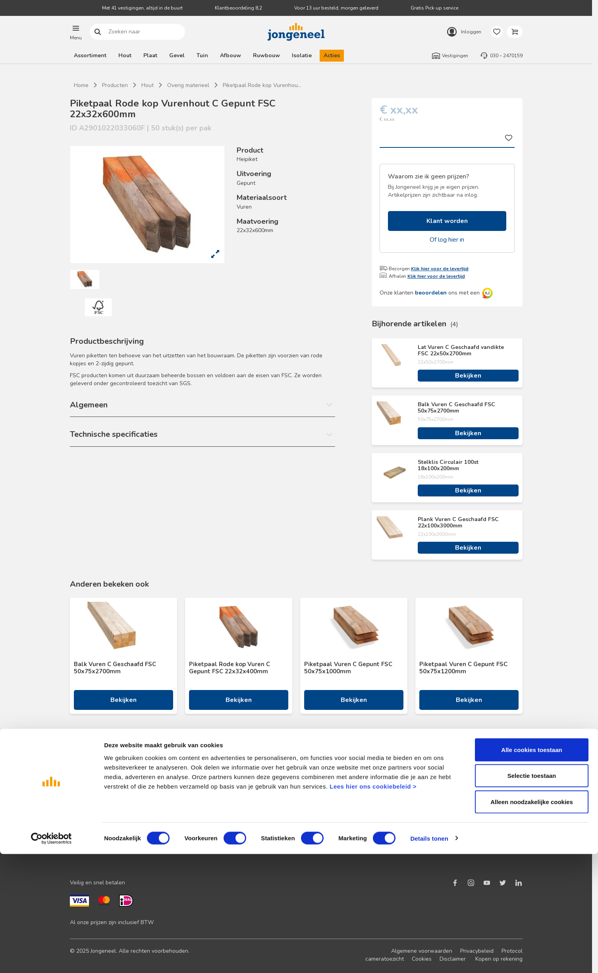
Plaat (150, 55)
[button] (76, 31)
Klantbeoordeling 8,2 (238, 8)
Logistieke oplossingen (325, 779)
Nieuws (418, 779)
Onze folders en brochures (103, 829)
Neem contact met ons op (215, 779)
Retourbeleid (199, 817)
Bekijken (468, 375)
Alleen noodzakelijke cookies (531, 920)
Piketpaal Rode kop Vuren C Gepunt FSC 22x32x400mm (229, 668)
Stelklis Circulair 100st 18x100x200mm (448, 465)
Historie (419, 804)
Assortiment (90, 55)
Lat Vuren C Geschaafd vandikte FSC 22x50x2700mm (461, 350)
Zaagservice (311, 829)
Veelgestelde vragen (209, 804)
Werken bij (422, 817)
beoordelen (431, 293)
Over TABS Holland (434, 829)
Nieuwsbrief (85, 791)
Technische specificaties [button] (114, 434)
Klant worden (447, 221)
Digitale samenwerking (325, 804)
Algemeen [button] (89, 404)
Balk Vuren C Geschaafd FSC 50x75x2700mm (456, 407)
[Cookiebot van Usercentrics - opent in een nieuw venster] (51, 957)
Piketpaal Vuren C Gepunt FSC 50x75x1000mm (348, 668)
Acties (332, 55)
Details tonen (429, 957)
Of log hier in (447, 239)
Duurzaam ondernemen (438, 791)
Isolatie (302, 55)
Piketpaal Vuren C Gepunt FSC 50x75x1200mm (463, 668)
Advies (78, 817)
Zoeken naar (97, 32)
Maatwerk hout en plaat (326, 791)
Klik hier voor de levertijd (440, 269)
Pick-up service (315, 842)
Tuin (202, 55)
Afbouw (230, 55)
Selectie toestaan (531, 895)
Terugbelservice (203, 791)
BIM (300, 817)
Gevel (177, 55)
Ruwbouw (266, 55)
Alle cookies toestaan (531, 868)
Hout (124, 55)
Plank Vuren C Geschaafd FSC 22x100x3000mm (458, 522)
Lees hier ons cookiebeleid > (373, 905)
